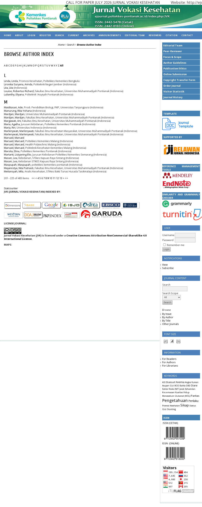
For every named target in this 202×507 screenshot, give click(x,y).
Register (45, 35)
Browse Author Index (89, 44)
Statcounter (11, 188)
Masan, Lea (10, 158)
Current (73, 35)
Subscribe (168, 268)
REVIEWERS (155, 35)
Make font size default (172, 341)
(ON (171, 443)
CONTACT (187, 35)
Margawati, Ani (12, 121)
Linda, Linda (11, 81)
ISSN (165, 443)
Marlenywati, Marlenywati (19, 131)
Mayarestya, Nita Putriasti (18, 168)
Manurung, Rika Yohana (18, 110)
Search (59, 35)
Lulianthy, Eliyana (14, 94)
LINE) (176, 443)
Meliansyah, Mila (13, 171)
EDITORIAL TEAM (135, 35)
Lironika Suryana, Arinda (18, 84)
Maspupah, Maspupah (17, 164)
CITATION (171, 35)
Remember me (175, 245)
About (19, 35)
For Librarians (170, 365)
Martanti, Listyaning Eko (17, 154)
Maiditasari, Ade (13, 107)
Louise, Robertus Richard (19, 91)
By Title (166, 320)
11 (54, 178)
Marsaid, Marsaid (14, 137)
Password (167, 240)
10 (50, 178)
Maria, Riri (9, 127)
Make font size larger (178, 341)
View (165, 264)
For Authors (168, 362)
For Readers (169, 359)
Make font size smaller (166, 341)
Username (168, 235)
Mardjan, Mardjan (14, 114)
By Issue (167, 314)
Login (31, 35)
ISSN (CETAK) (170, 423)
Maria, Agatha (12, 124)
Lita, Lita (8, 87)
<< (33, 178)
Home (7, 35)
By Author (167, 317)
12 (57, 178)
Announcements (110, 35)
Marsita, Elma (11, 151)
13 (60, 178)
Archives (89, 35)
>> (66, 178)
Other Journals (170, 324)
